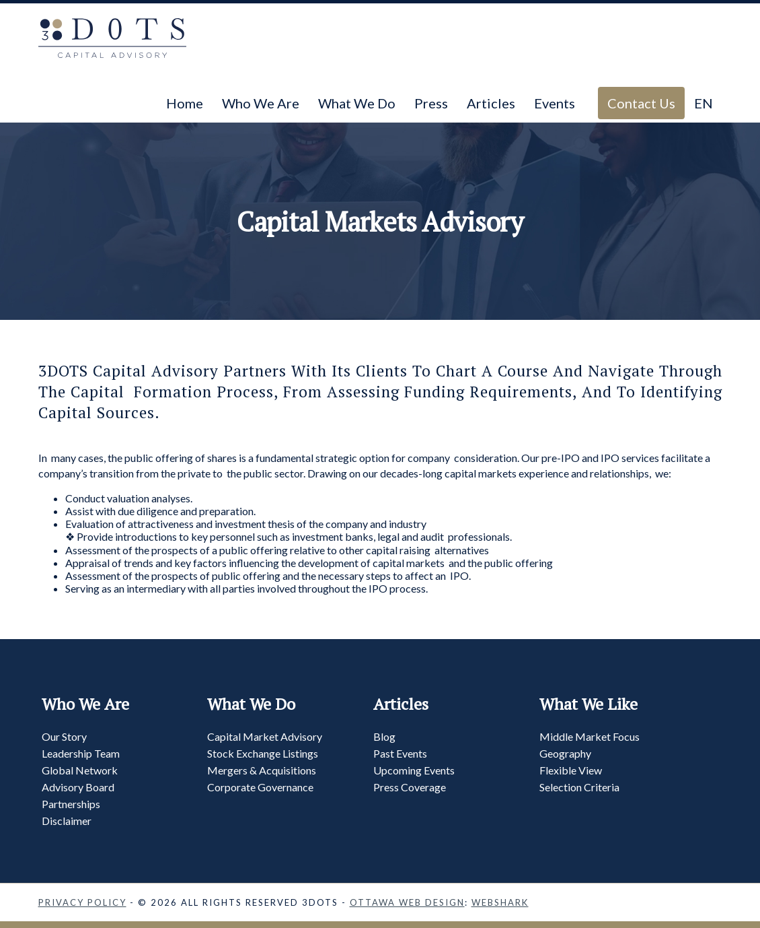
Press (431, 103)
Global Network (80, 770)
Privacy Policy (82, 902)
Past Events (400, 753)
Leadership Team (81, 753)
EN (703, 103)
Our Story (64, 736)
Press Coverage (409, 787)
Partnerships (71, 803)
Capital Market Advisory (264, 736)
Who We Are (260, 103)
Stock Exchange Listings (262, 753)
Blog (384, 736)
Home (184, 103)
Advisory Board (78, 787)
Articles (491, 103)
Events (554, 103)
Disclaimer (66, 820)
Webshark (500, 902)
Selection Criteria (579, 787)
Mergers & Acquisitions (261, 770)
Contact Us (641, 103)
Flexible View (570, 770)
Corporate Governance (260, 787)
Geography (565, 753)
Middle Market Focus (589, 736)
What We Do (356, 103)
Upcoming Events (414, 770)
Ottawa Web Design (407, 902)
